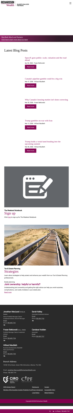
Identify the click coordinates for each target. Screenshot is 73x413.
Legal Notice (35, 392)
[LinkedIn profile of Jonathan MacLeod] (4, 325)
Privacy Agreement (37, 390)
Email (5, 320)
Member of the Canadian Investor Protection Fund (17, 390)
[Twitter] (50, 411)
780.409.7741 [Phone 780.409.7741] (65, 411)
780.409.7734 (11, 338)
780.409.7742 (40, 318)
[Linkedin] (53, 411)
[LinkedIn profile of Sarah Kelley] (33, 320)
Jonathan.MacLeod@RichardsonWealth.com (22, 370)
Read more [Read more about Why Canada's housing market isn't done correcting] (30, 106)
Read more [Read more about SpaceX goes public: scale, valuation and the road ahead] (30, 67)
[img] (13, 64)
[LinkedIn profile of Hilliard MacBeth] (4, 356)
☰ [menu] (70, 3)
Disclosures (35, 387)
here (9, 217)
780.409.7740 (11, 354)
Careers (46, 387)
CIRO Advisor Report (9, 387)
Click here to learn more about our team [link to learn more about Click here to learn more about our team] (14, 40)
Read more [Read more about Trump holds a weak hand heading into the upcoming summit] (30, 151)
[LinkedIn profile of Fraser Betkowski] (4, 340)
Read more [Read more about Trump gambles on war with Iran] (30, 127)
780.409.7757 (40, 336)
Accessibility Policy (49, 390)
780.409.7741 (11, 323)
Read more (8, 292)
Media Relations (49, 392)
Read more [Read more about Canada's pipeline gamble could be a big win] (30, 85)
